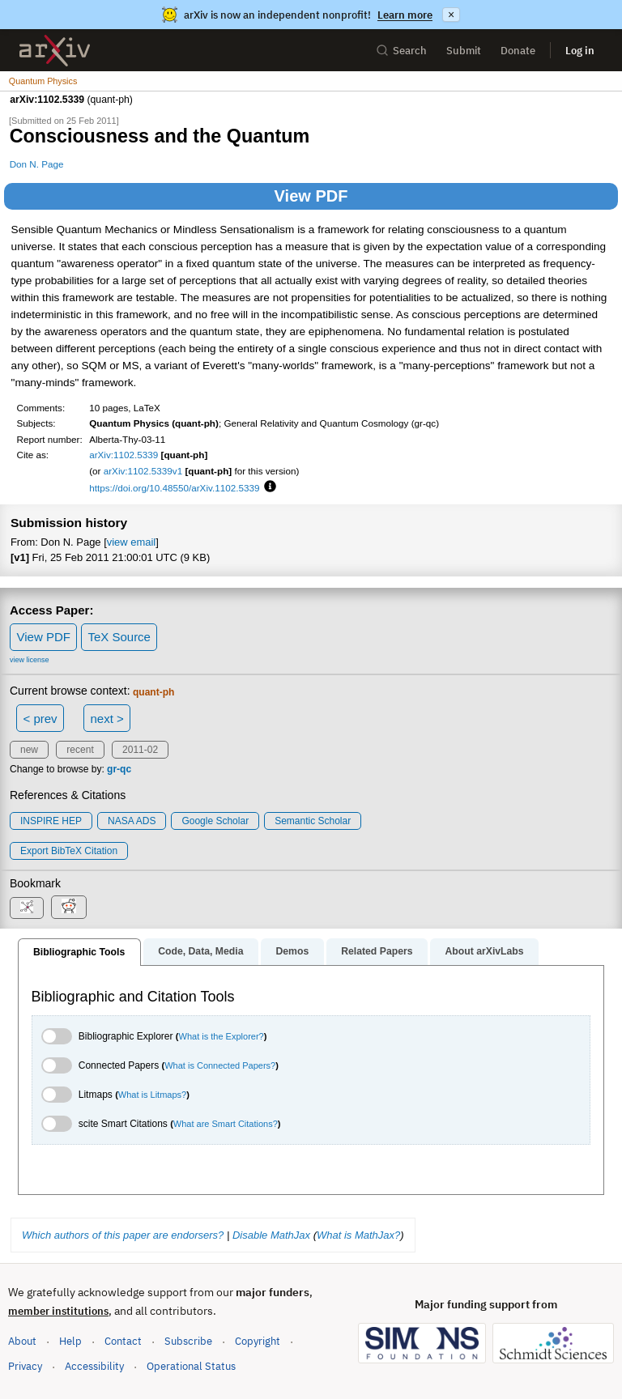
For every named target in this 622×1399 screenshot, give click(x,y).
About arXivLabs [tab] (484, 951)
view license (29, 660)
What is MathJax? (358, 1235)
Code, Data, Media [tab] (200, 951)
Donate (518, 50)
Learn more (404, 15)
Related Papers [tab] (376, 951)
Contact (123, 1341)
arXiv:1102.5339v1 (143, 471)
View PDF (311, 196)
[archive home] (54, 50)
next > (106, 718)
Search (401, 50)
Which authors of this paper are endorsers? (123, 1235)
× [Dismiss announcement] (451, 14)
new (29, 749)
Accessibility (94, 1366)
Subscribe (188, 1341)
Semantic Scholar (313, 821)
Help (70, 1341)
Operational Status (191, 1365)
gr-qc (119, 769)
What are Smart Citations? (225, 1124)
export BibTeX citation (68, 851)
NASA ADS (132, 821)
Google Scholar (215, 821)
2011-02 (140, 749)
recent (79, 749)
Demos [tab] (292, 951)
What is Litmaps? (152, 1094)
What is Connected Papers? (219, 1065)
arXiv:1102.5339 (123, 454)
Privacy (25, 1366)
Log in (579, 50)
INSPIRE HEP (51, 821)
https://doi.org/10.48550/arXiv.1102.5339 (174, 488)
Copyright (257, 1341)
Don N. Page (37, 164)
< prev (40, 718)
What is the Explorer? (221, 1036)
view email (131, 542)
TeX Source (119, 637)
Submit (463, 50)
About (22, 1341)
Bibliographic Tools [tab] (79, 952)
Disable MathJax (271, 1235)
